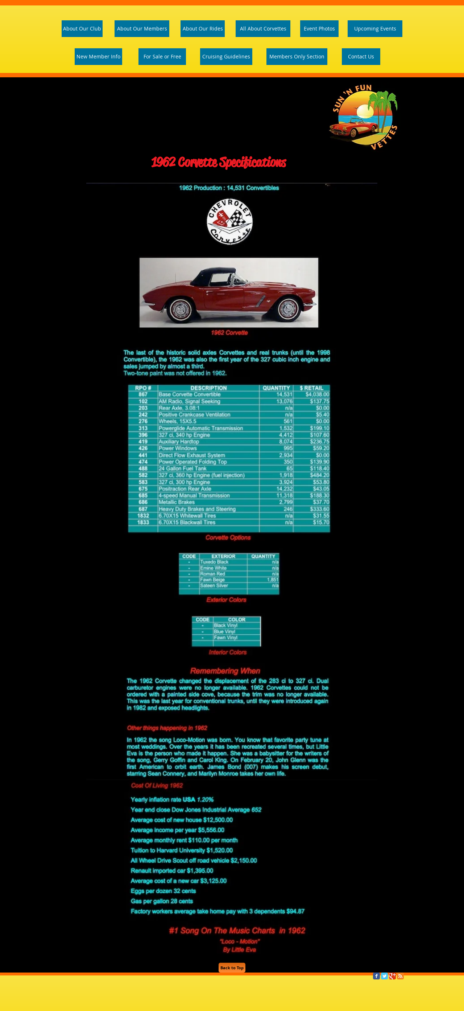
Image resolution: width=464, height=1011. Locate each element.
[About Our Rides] (203, 28)
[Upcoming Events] (375, 28)
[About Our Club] (82, 28)
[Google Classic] (392, 976)
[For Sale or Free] (162, 56)
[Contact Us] (361, 56)
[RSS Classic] (400, 976)
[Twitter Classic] (384, 976)
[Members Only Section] (296, 56)
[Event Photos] (319, 28)
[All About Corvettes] (263, 28)
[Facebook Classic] (376, 976)
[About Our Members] (142, 28)
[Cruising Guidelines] (226, 56)
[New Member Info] (98, 56)
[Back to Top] (232, 968)
